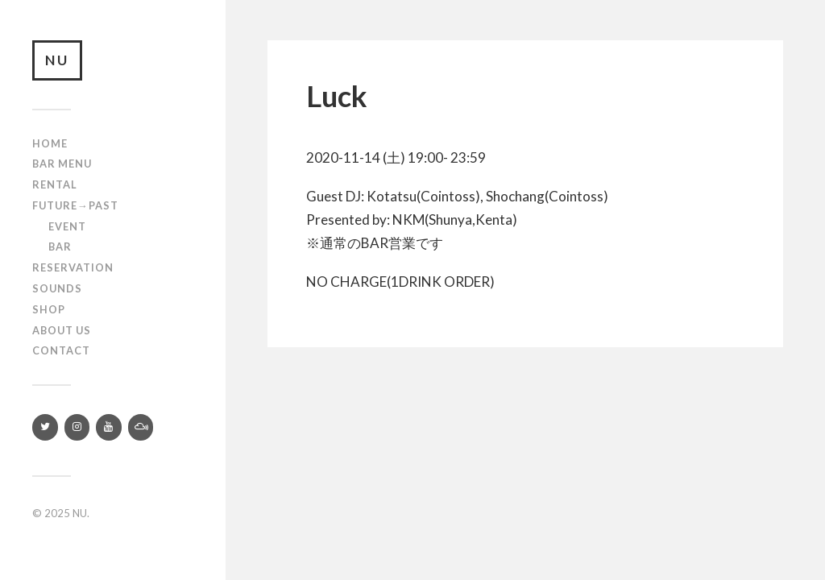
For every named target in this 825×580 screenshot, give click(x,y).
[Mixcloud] (141, 427)
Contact (61, 350)
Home (50, 143)
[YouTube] (109, 427)
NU (57, 60)
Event (67, 226)
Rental (54, 184)
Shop (48, 309)
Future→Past (75, 205)
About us (61, 330)
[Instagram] (77, 427)
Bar (60, 246)
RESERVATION (73, 267)
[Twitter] (45, 427)
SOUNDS (57, 288)
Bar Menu (62, 163)
